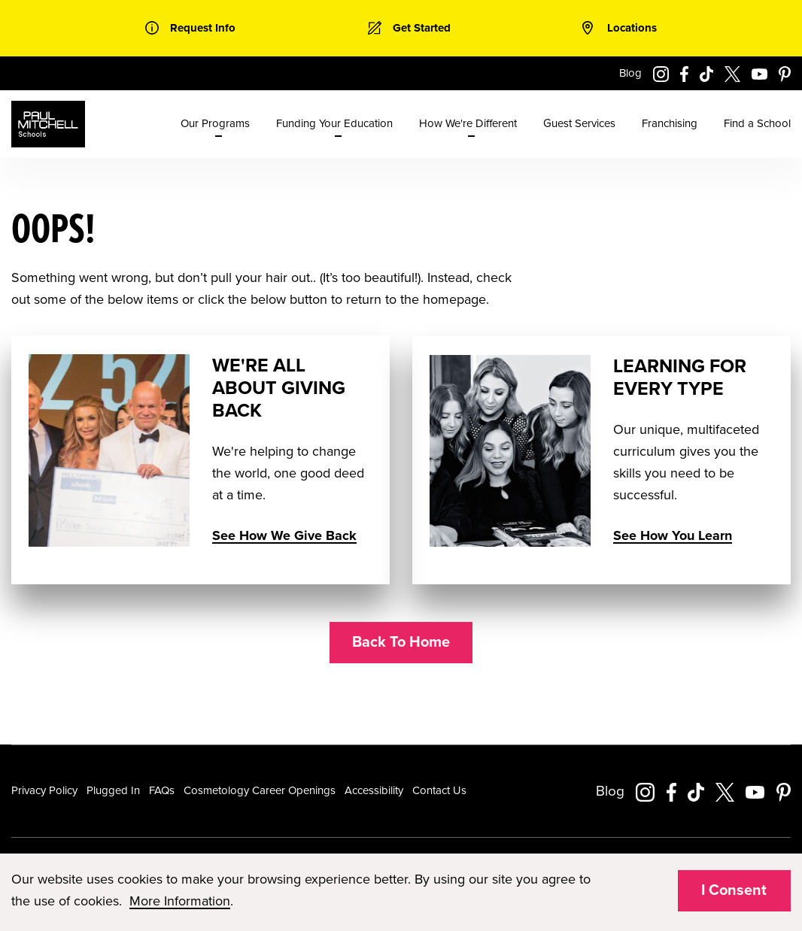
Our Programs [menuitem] (215, 123)
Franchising (669, 123)
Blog (630, 73)
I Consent (734, 890)
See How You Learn (672, 535)
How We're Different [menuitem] (468, 123)
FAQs (162, 790)
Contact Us (439, 790)
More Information (179, 901)
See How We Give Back (284, 535)
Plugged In (113, 790)
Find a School (757, 123)
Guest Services (579, 123)
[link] (190, 28)
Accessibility (374, 790)
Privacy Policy (44, 790)
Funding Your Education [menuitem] (334, 123)
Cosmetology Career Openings (260, 790)
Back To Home (401, 642)
